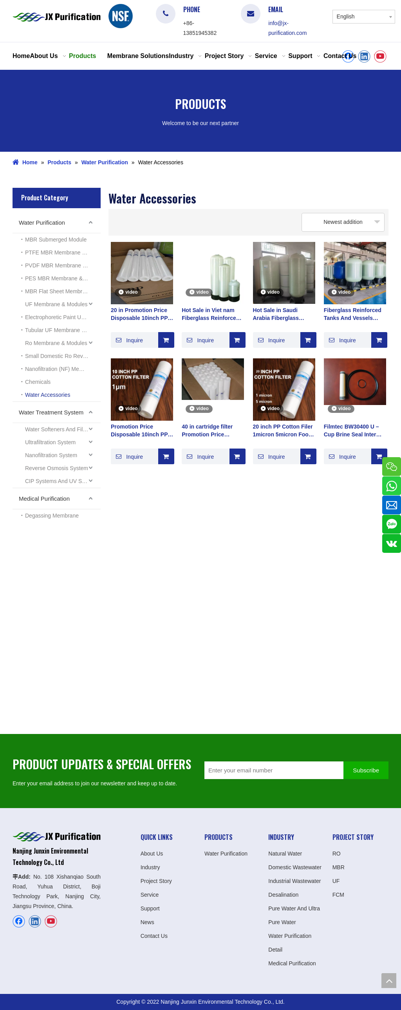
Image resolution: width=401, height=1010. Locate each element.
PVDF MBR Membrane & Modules (63, 265)
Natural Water (285, 853)
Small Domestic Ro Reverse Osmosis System (63, 356)
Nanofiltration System (51, 455)
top (388, 980)
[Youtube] (380, 56)
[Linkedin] (364, 56)
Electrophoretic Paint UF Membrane (63, 317)
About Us (152, 853)
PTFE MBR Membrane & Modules (63, 252)
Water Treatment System (51, 412)
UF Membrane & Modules (56, 304)
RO (336, 853)
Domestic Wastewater (295, 867)
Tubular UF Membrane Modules (63, 330)
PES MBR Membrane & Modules (63, 278)
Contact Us (154, 936)
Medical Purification (44, 498)
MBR (338, 867)
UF (336, 881)
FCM (338, 895)
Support (150, 908)
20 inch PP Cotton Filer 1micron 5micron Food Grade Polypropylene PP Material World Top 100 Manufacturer (283, 430)
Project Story (156, 881)
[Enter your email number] (272, 770)
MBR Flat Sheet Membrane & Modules (63, 291)
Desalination (283, 895)
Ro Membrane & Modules (56, 343)
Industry (150, 867)
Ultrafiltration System (50, 442)
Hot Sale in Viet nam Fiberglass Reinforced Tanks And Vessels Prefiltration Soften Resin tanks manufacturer (210, 314)
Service (150, 895)
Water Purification (42, 222)
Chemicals (38, 382)
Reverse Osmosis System (56, 468)
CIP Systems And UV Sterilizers (63, 481)
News (147, 922)
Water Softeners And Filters (58, 429)
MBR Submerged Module (56, 239)
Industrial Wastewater (294, 881)
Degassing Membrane (52, 515)
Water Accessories (47, 395)
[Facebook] (19, 921)
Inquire (127, 340)
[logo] (120, 16)
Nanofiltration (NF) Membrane (61, 369)
